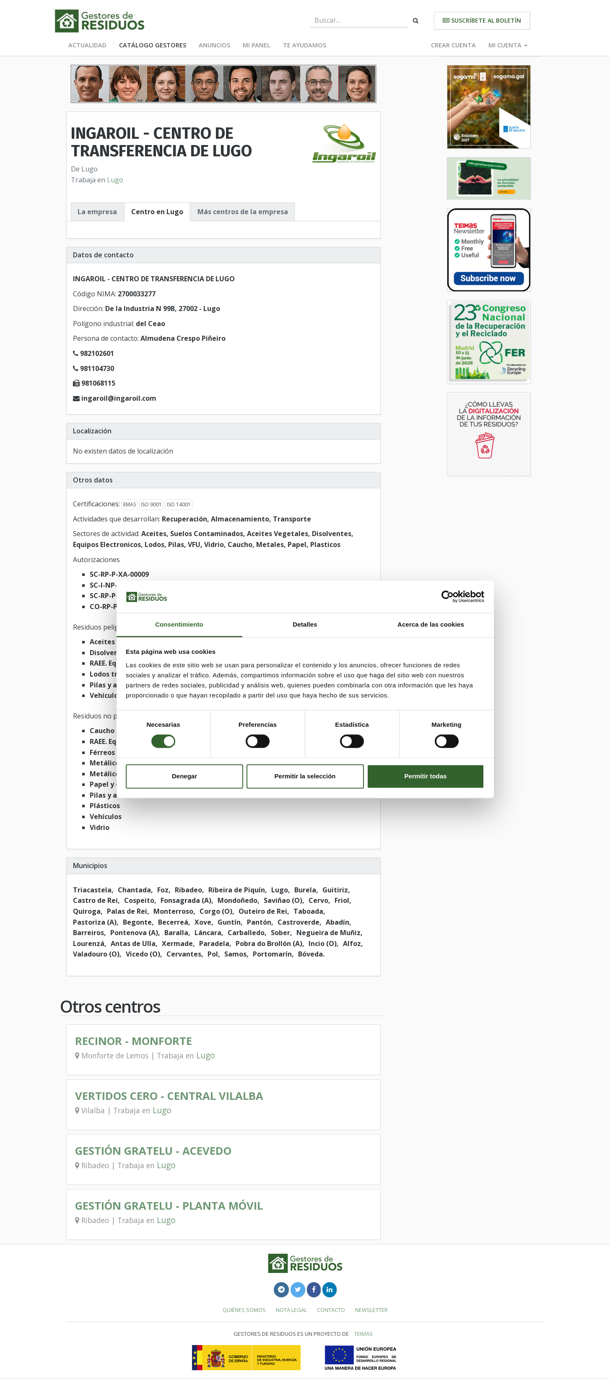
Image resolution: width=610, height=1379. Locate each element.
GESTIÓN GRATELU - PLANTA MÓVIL (169, 1205)
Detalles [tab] (305, 624)
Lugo (115, 179)
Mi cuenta (507, 45)
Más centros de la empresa (242, 211)
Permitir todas (426, 776)
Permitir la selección (305, 776)
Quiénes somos (244, 1310)
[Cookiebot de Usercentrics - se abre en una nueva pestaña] (447, 597)
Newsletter (371, 1310)
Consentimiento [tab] (179, 624)
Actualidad (87, 45)
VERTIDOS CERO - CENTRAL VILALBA (169, 1096)
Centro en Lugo (157, 211)
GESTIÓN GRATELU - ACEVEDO (153, 1150)
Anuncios (214, 45)
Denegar (184, 776)
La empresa (97, 211)
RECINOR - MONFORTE (133, 1041)
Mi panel (256, 45)
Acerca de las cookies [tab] (430, 624)
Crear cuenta (453, 45)
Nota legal (291, 1310)
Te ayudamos (304, 45)
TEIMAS (363, 1334)
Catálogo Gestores (152, 45)
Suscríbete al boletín (482, 20)
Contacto (331, 1310)
